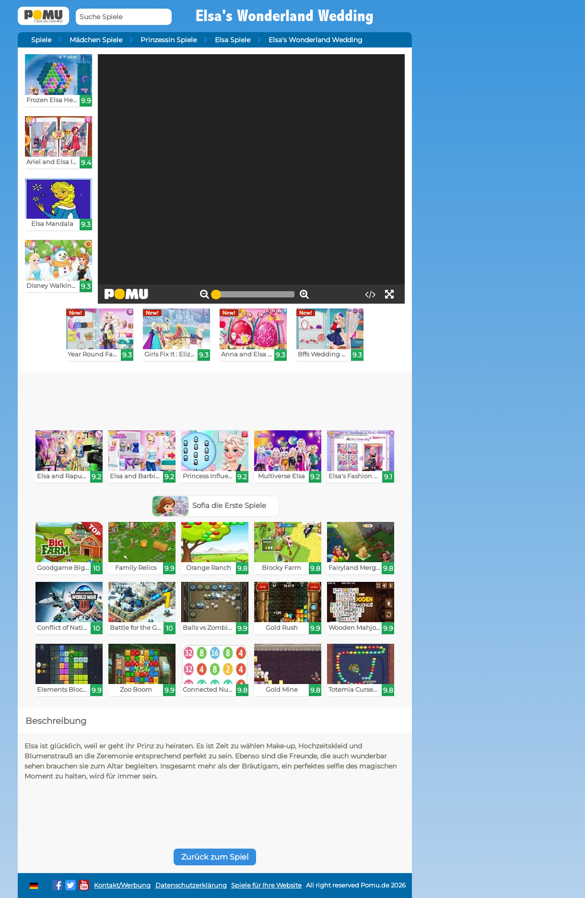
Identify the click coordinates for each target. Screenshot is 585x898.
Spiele (41, 39)
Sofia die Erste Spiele (209, 505)
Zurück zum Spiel (214, 857)
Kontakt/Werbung (122, 885)
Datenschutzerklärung (191, 885)
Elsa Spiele (232, 39)
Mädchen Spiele (96, 39)
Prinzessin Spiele (168, 39)
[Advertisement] (214, 399)
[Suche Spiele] (124, 17)
